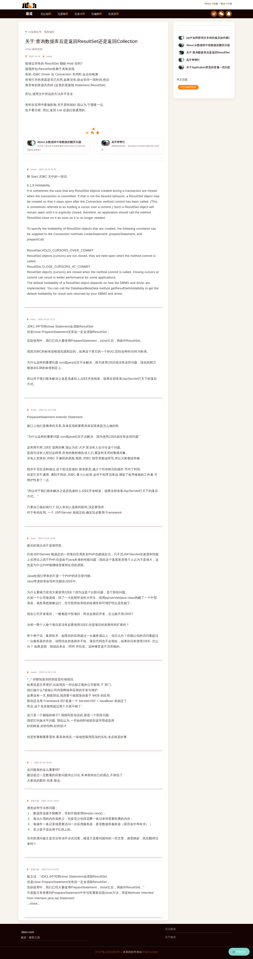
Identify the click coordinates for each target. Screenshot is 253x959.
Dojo (207, 3)
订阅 (229, 3)
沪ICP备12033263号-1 (108, 952)
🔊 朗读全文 (239, 951)
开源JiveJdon (150, 952)
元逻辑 (62, 13)
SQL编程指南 (188, 87)
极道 (29, 14)
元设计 (79, 13)
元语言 (113, 13)
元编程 (96, 13)
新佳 (222, 3)
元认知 (46, 13)
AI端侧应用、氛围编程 (40, 31)
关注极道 (170, 929)
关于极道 (170, 937)
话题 (215, 3)
